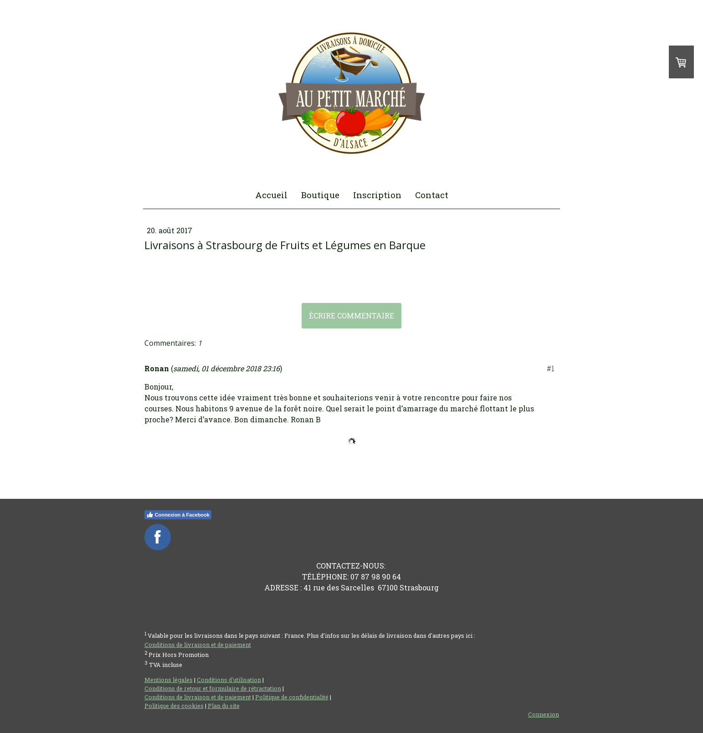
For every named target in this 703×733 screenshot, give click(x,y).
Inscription (377, 194)
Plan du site (224, 705)
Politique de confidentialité (291, 697)
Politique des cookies (174, 705)
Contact (431, 194)
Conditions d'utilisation (229, 679)
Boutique (320, 194)
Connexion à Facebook (178, 514)
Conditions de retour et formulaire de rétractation (212, 688)
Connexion (543, 714)
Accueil (271, 194)
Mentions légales (168, 679)
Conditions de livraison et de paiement (197, 644)
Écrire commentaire (351, 315)
